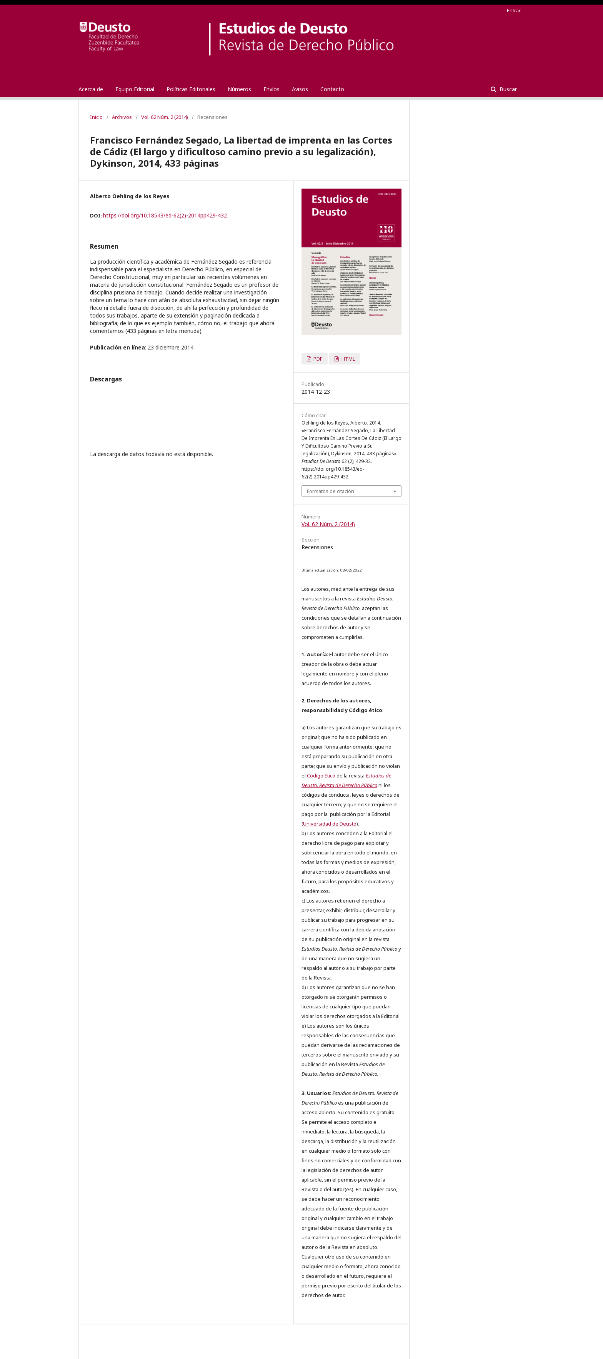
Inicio (96, 117)
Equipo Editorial (134, 89)
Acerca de (90, 89)
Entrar (514, 10)
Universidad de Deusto (329, 823)
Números (239, 89)
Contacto (332, 89)
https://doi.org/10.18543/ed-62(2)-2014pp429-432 (165, 215)
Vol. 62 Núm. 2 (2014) (164, 117)
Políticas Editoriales (191, 89)
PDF (317, 358)
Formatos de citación (330, 491)
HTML (347, 358)
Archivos (122, 117)
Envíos (271, 89)
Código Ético (321, 775)
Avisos (300, 89)
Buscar (507, 89)
